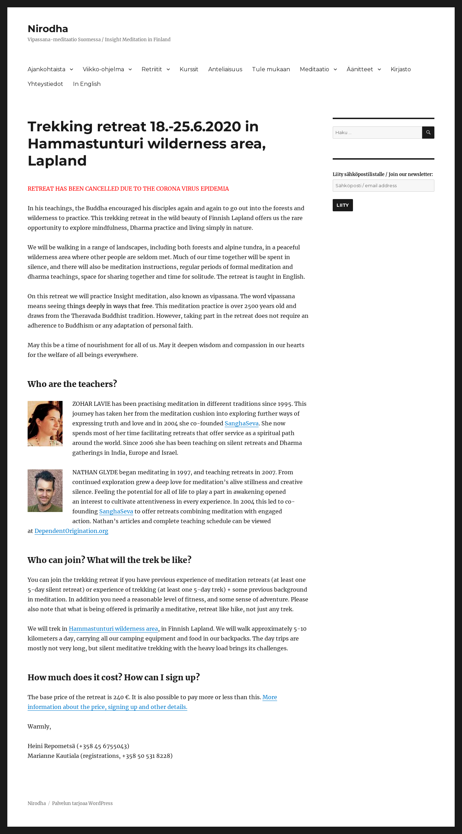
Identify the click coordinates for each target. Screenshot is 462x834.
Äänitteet (360, 69)
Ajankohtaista (46, 69)
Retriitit (152, 69)
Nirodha (48, 29)
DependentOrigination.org (71, 530)
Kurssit (189, 69)
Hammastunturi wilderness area (113, 628)
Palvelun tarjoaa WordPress (82, 803)
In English (87, 84)
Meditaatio (314, 69)
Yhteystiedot (45, 84)
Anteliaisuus (225, 69)
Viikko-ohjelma (103, 69)
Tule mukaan (271, 69)
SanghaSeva (242, 423)
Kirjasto (401, 69)
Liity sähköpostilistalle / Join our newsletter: (383, 174)
